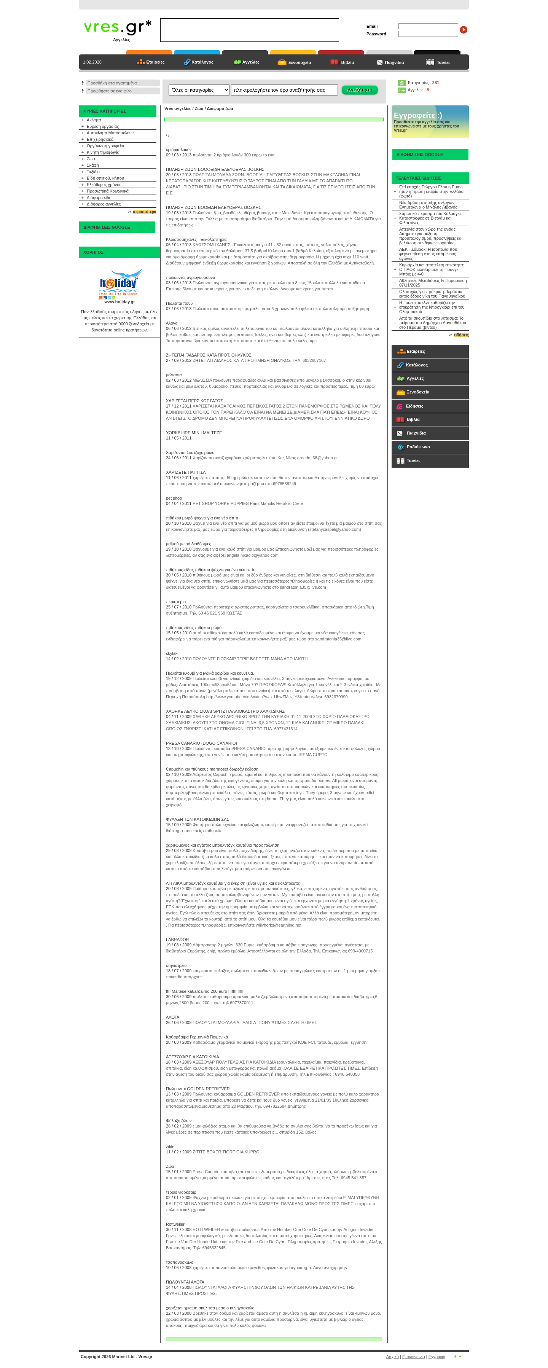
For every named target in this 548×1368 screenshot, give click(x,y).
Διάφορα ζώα (220, 108)
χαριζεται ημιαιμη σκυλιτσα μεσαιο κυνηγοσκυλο (210, 1308)
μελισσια (174, 375)
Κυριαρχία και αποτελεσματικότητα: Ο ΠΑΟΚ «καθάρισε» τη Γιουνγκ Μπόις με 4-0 (431, 269)
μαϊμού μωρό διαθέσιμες (188, 543)
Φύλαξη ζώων (178, 1120)
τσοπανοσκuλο (179, 1262)
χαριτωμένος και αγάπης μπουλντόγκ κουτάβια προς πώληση (222, 845)
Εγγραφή (437, 1356)
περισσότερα (144, 212)
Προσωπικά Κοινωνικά (108, 191)
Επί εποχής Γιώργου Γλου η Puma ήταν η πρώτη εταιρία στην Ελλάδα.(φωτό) (432, 191)
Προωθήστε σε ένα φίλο (110, 91)
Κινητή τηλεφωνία (103, 152)
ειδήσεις (461, 335)
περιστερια (176, 601)
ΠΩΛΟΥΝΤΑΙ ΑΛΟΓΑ (185, 1282)
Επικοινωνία (413, 1356)
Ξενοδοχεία (299, 62)
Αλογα (172, 323)
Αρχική (392, 1356)
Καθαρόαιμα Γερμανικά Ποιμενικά (197, 1037)
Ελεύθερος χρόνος (104, 184)
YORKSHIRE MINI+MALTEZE (194, 432)
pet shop (174, 498)
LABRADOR (177, 939)
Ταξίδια (93, 171)
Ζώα (91, 158)
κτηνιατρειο (176, 965)
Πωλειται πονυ (179, 303)
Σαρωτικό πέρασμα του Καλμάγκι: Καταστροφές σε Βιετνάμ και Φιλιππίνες (430, 218)
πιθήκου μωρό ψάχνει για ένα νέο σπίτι (202, 518)
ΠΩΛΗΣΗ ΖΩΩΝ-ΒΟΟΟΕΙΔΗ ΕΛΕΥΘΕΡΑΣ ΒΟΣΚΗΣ (215, 169)
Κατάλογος (202, 62)
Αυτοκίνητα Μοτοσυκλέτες (111, 133)
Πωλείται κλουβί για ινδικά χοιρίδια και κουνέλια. (210, 673)
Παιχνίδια (394, 62)
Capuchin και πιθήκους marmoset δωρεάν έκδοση (212, 769)
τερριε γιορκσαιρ (181, 1192)
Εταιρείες (156, 62)
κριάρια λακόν (178, 149)
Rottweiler (175, 1224)
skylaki (172, 653)
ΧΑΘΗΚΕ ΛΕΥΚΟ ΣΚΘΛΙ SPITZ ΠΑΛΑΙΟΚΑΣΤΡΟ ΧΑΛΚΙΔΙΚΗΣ (225, 711)
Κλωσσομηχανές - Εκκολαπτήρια (196, 239)
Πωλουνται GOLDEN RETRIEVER (198, 1088)
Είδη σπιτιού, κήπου (105, 178)
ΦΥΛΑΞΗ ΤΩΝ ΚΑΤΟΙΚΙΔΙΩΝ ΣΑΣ (197, 819)
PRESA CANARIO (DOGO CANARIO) (201, 743)
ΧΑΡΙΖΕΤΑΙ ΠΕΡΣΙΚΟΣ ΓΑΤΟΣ (194, 400)
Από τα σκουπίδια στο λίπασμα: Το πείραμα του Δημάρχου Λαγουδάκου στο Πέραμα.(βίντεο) (432, 323)
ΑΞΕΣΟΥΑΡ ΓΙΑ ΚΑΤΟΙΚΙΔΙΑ (192, 1056)
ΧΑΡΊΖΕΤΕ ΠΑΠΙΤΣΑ (186, 472)
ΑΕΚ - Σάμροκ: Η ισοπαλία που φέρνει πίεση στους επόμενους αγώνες (428, 254)
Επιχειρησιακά (100, 139)
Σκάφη (93, 165)
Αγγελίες (251, 62)
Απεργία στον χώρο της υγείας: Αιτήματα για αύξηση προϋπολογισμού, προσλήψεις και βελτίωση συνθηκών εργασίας (430, 236)
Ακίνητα (94, 120)
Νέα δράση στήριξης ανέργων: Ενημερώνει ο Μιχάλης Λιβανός (428, 204)
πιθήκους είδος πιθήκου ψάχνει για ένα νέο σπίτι (210, 569)
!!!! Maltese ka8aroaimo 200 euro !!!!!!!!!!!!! (205, 991)
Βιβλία (347, 62)
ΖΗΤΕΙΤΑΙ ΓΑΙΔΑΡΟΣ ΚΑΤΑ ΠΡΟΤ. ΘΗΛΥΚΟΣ (209, 355)
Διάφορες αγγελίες (104, 204)
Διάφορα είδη (99, 197)
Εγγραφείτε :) (418, 115)
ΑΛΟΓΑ (172, 1017)
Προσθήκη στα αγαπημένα (112, 83)
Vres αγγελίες (177, 108)
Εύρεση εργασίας (103, 126)
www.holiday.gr (119, 301)
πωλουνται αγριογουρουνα (190, 277)
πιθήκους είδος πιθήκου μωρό (193, 627)
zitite (170, 1146)
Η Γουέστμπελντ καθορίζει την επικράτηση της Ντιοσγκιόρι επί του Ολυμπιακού (432, 307)
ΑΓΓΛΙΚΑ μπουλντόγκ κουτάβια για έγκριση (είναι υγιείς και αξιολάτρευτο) (233, 883)
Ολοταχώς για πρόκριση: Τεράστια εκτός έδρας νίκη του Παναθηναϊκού (432, 293)
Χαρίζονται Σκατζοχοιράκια (190, 452)
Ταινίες (444, 62)
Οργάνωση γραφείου (106, 145)
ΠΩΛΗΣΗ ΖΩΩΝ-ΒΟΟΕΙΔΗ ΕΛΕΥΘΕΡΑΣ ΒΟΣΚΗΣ (213, 207)
